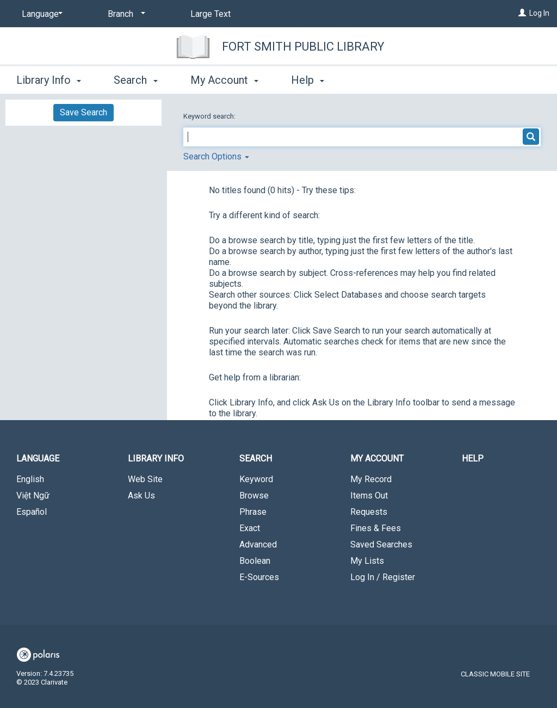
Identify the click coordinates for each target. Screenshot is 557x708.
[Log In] (522, 13)
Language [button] (37, 458)
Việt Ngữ (32, 495)
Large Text (210, 14)
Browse (254, 495)
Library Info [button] (48, 80)
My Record (371, 479)
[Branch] (124, 14)
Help (473, 458)
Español (31, 512)
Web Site (145, 479)
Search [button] (135, 80)
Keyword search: (210, 116)
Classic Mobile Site (495, 674)
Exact (249, 528)
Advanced (258, 544)
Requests (368, 512)
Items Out (369, 495)
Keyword (256, 479)
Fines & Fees (375, 528)
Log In (539, 13)
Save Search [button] (83, 112)
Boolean (254, 561)
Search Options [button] (216, 156)
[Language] (40, 14)
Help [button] (307, 80)
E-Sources (259, 577)
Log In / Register (382, 577)
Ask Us (141, 495)
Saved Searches (381, 544)
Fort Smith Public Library (303, 46)
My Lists (367, 561)
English (30, 479)
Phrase (253, 512)
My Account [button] (224, 80)
